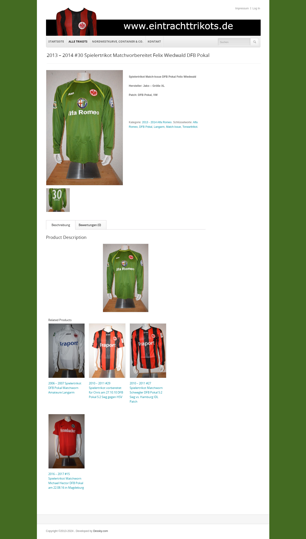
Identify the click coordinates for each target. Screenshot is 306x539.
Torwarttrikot (190, 126)
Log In (256, 8)
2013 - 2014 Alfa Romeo (157, 122)
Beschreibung (60, 225)
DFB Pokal (145, 126)
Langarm (159, 126)
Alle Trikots (78, 41)
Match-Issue (173, 126)
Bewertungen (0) (90, 225)
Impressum (242, 8)
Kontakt (153, 40)
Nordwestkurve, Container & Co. (117, 41)
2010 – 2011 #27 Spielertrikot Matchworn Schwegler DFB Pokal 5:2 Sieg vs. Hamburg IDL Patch (146, 392)
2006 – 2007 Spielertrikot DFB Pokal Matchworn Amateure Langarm (64, 387)
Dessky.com (100, 531)
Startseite (56, 41)
